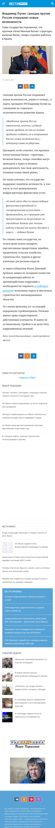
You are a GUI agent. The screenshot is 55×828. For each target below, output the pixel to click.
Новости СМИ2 (27, 378)
